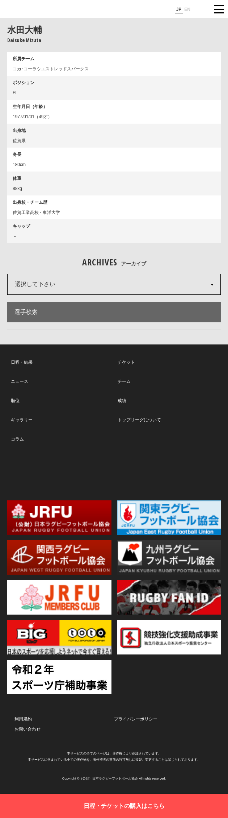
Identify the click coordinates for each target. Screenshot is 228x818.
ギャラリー (22, 419)
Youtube (181, 471)
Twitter (45, 471)
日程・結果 (22, 362)
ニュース (19, 381)
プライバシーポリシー (135, 719)
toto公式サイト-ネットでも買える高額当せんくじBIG (59, 637)
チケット (126, 362)
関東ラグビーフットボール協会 (169, 517)
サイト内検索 (201, 9)
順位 (15, 400)
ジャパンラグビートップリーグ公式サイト (27, 9)
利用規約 (23, 719)
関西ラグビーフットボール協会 (59, 557)
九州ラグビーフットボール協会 (169, 557)
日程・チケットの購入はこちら (124, 806)
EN (187, 9)
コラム (17, 439)
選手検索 (26, 312)
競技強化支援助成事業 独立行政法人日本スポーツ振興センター (169, 637)
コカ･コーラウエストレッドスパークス (51, 68)
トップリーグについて (139, 419)
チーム (124, 381)
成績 (122, 400)
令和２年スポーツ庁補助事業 (59, 677)
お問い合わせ (27, 729)
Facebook (113, 471)
